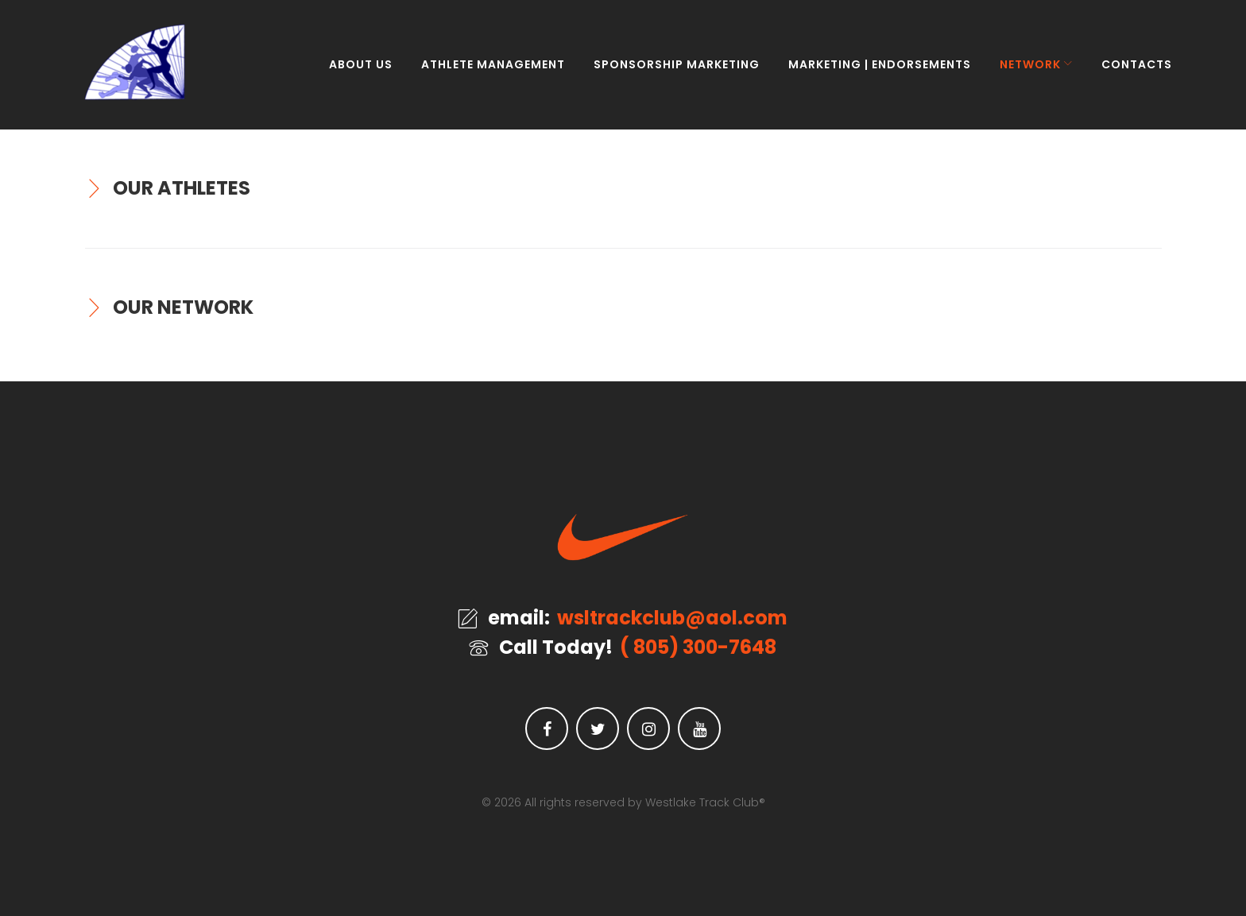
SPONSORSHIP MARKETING (666, 71)
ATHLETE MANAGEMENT (483, 71)
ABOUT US (350, 71)
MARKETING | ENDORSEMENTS (869, 71)
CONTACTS (1126, 71)
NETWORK (1020, 71)
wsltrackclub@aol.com (672, 618)
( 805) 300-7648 (698, 647)
